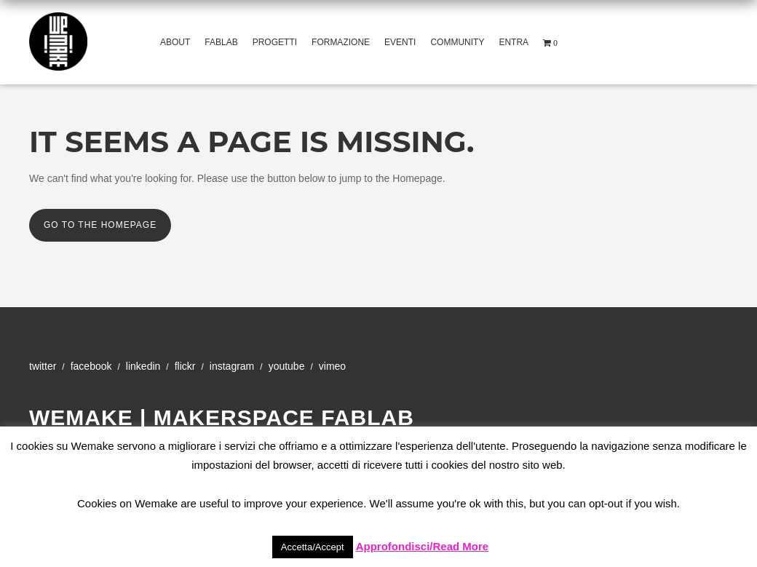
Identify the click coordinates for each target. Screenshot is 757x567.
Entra (513, 42)
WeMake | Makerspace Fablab (221, 417)
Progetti (275, 42)
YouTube (287, 366)
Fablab (221, 42)
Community (457, 42)
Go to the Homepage (100, 225)
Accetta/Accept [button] (312, 547)
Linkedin (143, 366)
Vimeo (332, 366)
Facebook (91, 366)
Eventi (400, 42)
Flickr (185, 366)
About (175, 42)
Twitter (42, 366)
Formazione (341, 42)
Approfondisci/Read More (422, 546)
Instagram (232, 366)
